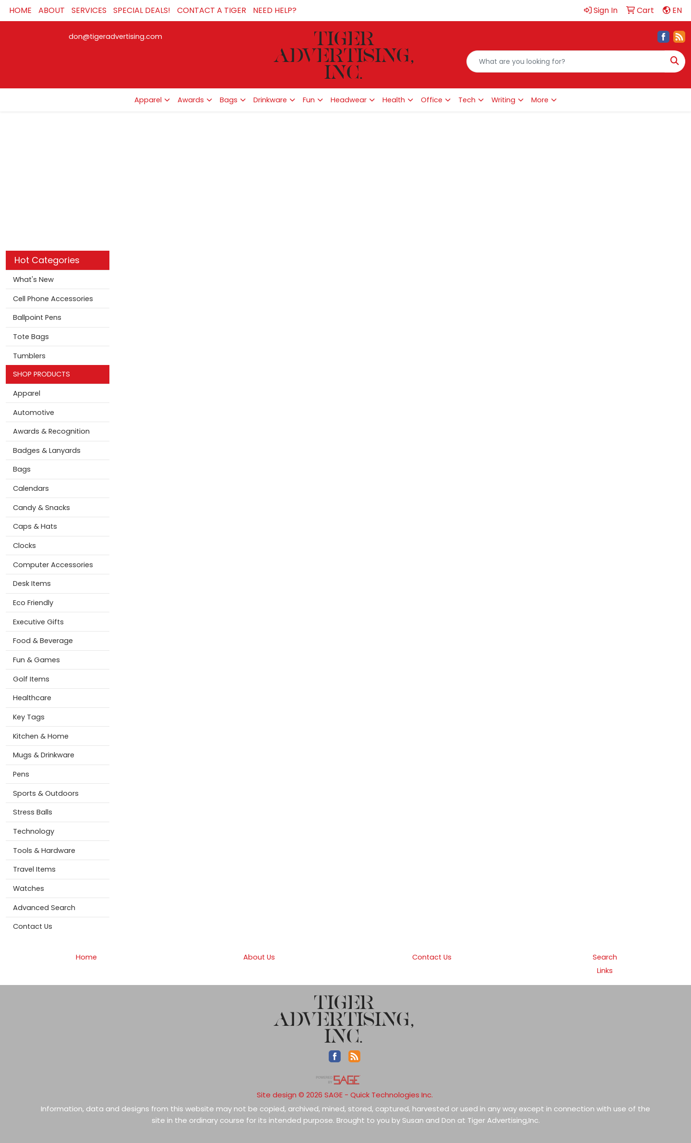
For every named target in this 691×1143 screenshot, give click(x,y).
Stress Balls (32, 812)
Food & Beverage (43, 640)
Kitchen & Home (41, 736)
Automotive (33, 412)
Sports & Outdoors (46, 793)
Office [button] (431, 100)
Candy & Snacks (41, 507)
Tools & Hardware (44, 850)
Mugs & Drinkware (43, 755)
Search (605, 957)
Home (86, 957)
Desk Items (32, 583)
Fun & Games (36, 660)
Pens (21, 774)
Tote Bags (31, 336)
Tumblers (29, 356)
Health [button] (393, 100)
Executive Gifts (38, 622)
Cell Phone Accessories (53, 299)
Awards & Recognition (51, 431)
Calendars (31, 488)
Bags (22, 469)
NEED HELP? (275, 10)
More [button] (539, 100)
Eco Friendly (33, 603)
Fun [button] (309, 100)
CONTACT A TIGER (211, 10)
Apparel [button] (148, 100)
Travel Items (34, 869)
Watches (28, 888)
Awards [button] (191, 100)
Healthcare (32, 698)
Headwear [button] (349, 100)
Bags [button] (229, 100)
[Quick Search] (565, 61)
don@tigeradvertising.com (115, 36)
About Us (259, 957)
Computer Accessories (53, 565)
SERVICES (89, 10)
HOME (20, 10)
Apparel (26, 393)
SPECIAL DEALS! (141, 10)
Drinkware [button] (270, 100)
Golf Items (31, 679)
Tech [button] (467, 100)
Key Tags (29, 717)
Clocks (24, 545)
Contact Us (32, 926)
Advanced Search (44, 907)
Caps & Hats (35, 526)
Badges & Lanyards (47, 450)
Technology (33, 831)
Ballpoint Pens (37, 317)
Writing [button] (503, 100)
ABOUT (51, 10)
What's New (33, 279)
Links (605, 970)
